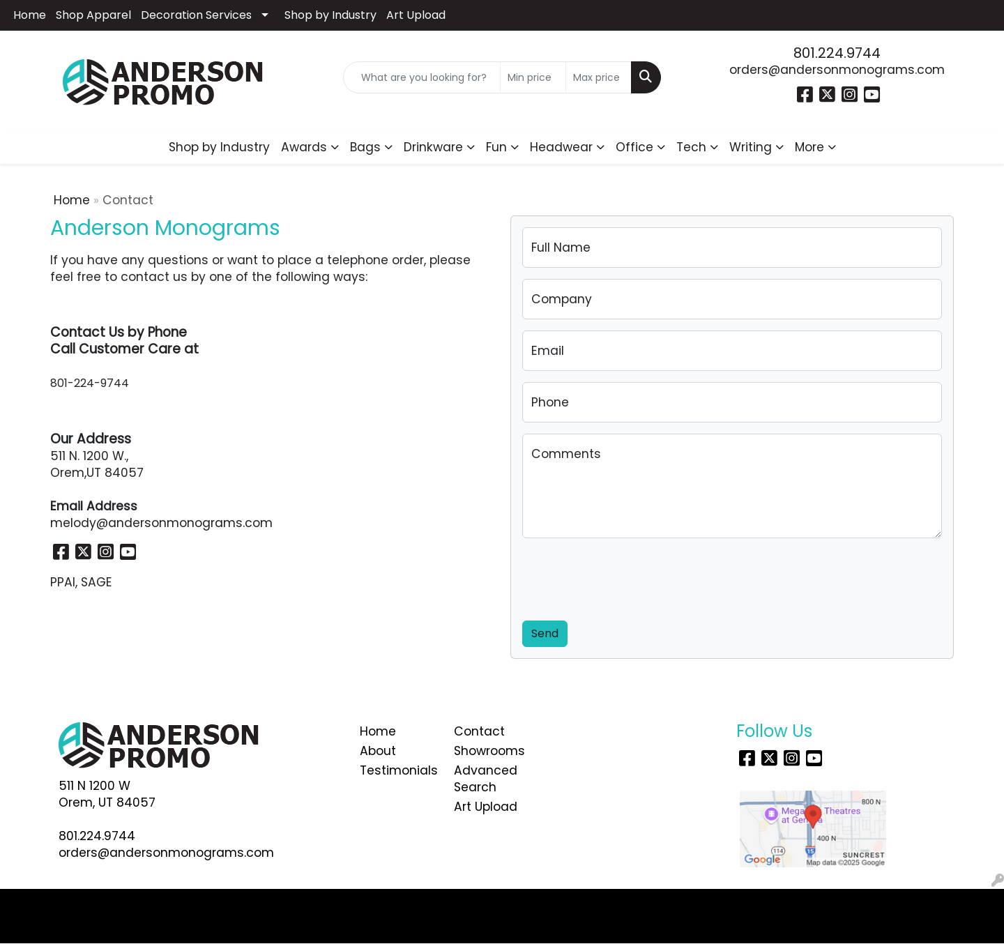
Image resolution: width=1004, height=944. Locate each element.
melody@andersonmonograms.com (161, 523)
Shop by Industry (330, 15)
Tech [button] (691, 147)
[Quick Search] (422, 77)
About (378, 751)
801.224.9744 (837, 53)
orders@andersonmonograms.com (837, 69)
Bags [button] (365, 147)
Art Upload (416, 15)
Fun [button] (496, 147)
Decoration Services (196, 15)
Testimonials (398, 770)
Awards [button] (304, 147)
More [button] (809, 147)
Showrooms (489, 751)
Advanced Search (485, 778)
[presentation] (628, 576)
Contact (479, 731)
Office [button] (634, 147)
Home (29, 15)
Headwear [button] (561, 147)
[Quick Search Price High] (598, 77)
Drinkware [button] (433, 147)
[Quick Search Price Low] (533, 77)
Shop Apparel (93, 15)
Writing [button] (750, 147)
